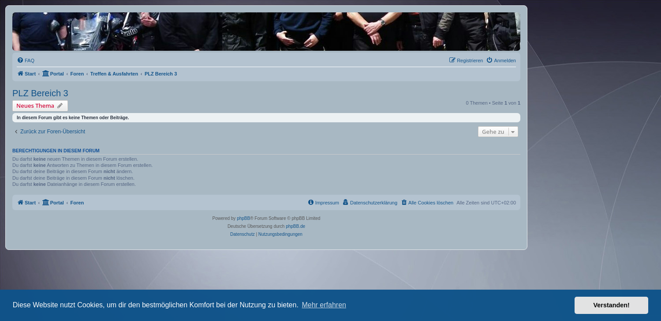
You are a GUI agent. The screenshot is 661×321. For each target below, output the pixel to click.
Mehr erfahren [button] (324, 305)
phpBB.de (295, 226)
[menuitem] (25, 60)
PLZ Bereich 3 (40, 93)
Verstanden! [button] (612, 305)
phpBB (243, 218)
